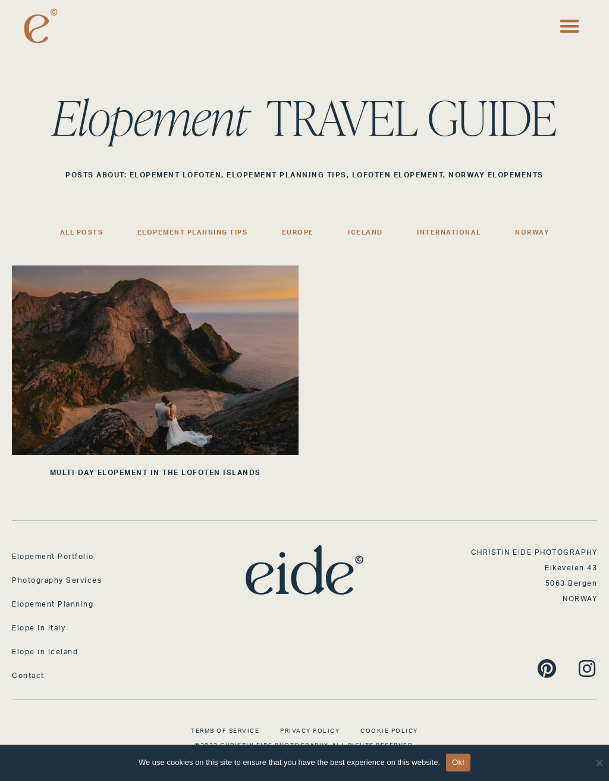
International (449, 232)
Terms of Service (225, 731)
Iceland (365, 232)
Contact (28, 675)
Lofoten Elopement (398, 175)
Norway (532, 232)
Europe (298, 232)
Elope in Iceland (45, 651)
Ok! (458, 762)
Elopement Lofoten (176, 175)
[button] (570, 26)
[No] (599, 761)
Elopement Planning (52, 604)
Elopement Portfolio (53, 556)
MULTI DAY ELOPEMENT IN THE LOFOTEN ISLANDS (155, 472)
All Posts (81, 232)
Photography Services (57, 580)
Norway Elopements (496, 175)
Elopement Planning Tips (287, 175)
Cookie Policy (389, 731)
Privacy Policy (310, 731)
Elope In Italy (38, 628)
